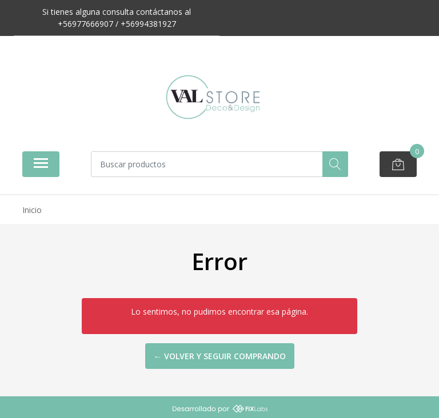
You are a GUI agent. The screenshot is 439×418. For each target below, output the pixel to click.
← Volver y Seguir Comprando (220, 356)
